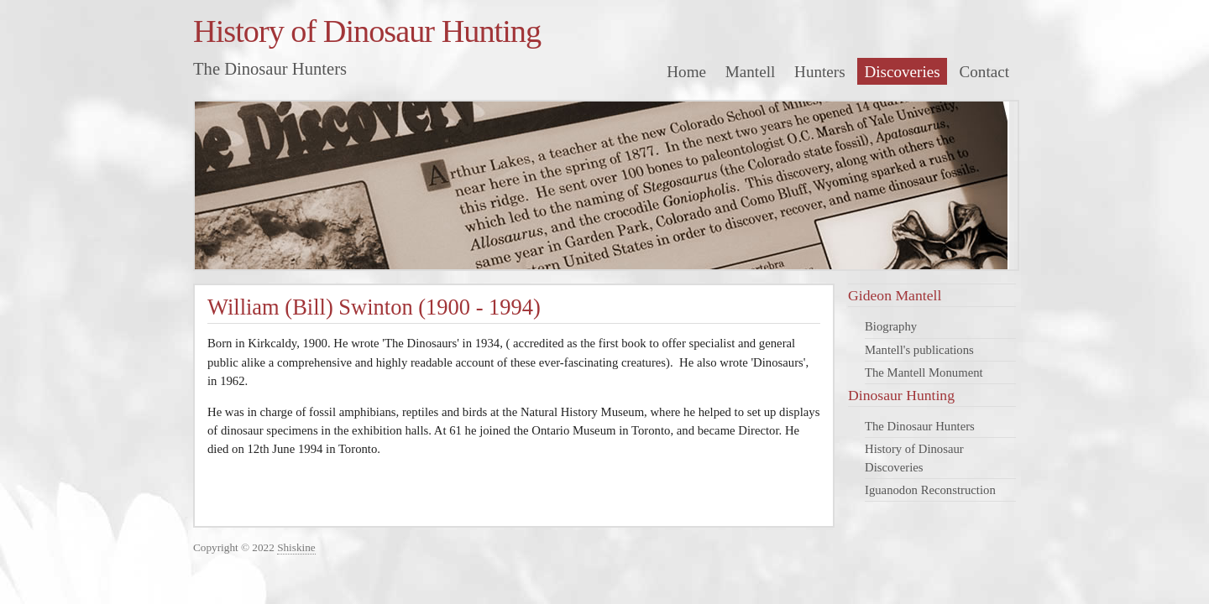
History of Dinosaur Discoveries (914, 458)
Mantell (750, 72)
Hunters (819, 72)
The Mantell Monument (924, 372)
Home (686, 72)
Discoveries (901, 72)
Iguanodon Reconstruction (930, 490)
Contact (985, 72)
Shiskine (296, 547)
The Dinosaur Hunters (920, 426)
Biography (891, 326)
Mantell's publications (919, 350)
